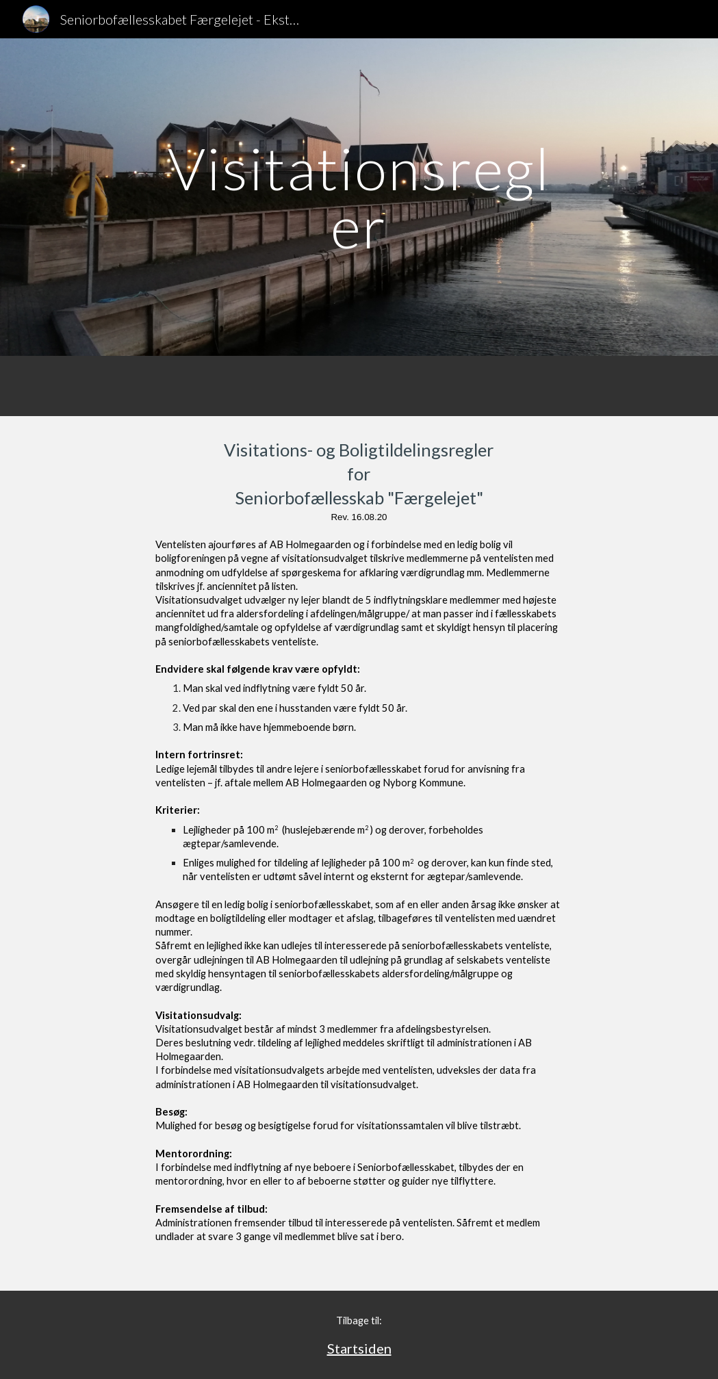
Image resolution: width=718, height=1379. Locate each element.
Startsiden (359, 1348)
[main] (359, 197)
